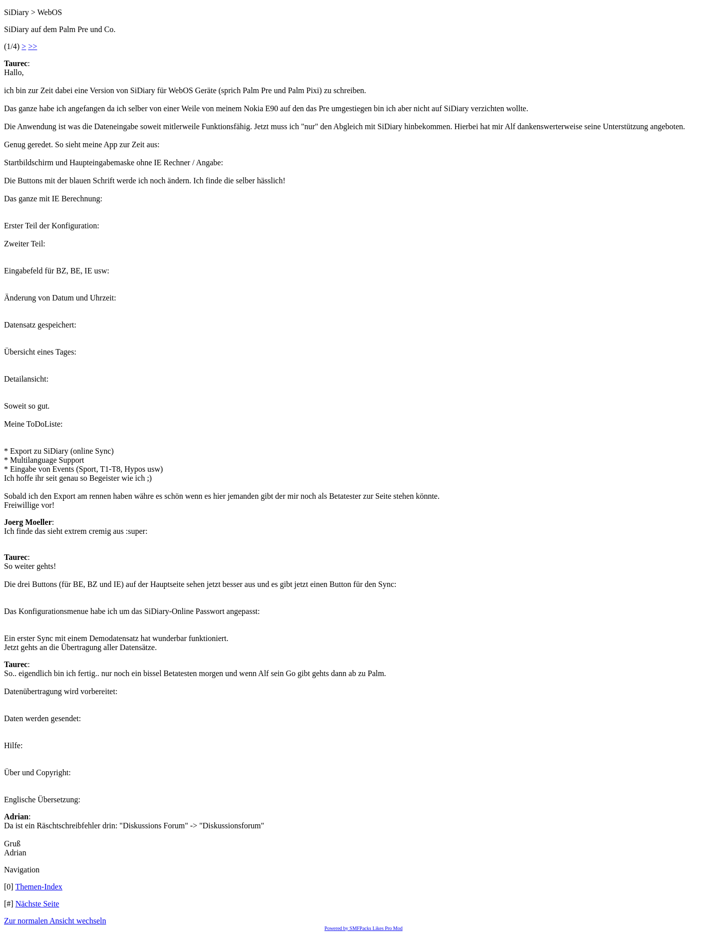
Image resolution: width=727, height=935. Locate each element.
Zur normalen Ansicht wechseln (55, 920)
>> (32, 46)
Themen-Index (38, 886)
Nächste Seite (38, 903)
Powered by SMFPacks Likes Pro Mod (363, 928)
